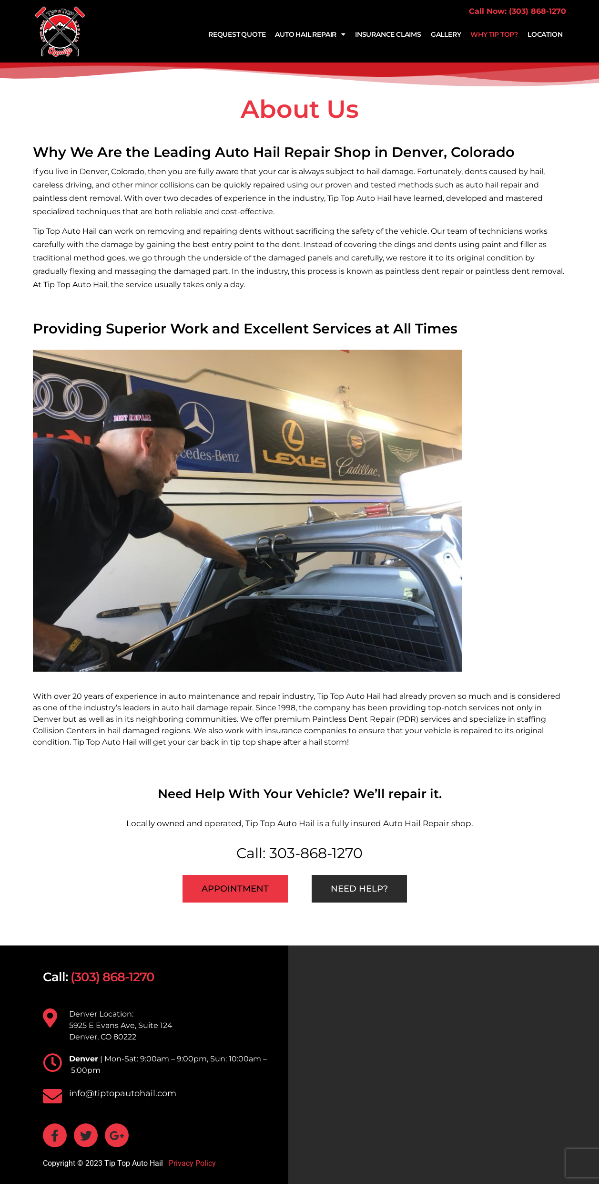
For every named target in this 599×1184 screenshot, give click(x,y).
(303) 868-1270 (112, 977)
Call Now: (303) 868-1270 (517, 11)
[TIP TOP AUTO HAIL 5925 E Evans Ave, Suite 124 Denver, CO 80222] (443, 1064)
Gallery (446, 34)
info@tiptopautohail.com (122, 1093)
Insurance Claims (388, 34)
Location (545, 34)
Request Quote (236, 34)
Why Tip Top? (494, 34)
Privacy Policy (191, 1163)
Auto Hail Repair (310, 34)
